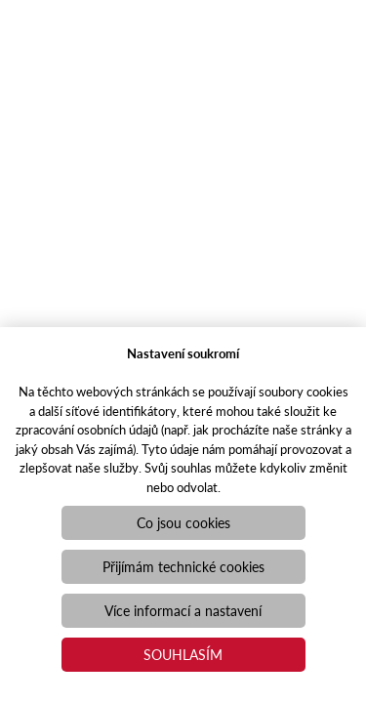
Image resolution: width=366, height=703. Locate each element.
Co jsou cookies (183, 522)
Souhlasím (183, 654)
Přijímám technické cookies (183, 566)
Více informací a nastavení (183, 610)
